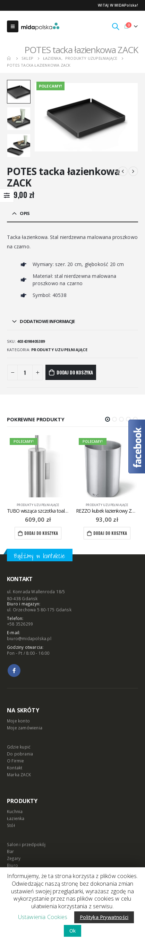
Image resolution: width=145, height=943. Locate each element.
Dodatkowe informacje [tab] (47, 321)
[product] (38, 466)
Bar (10, 851)
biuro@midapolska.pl (29, 638)
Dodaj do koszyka (75, 372)
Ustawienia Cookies (43, 917)
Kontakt (14, 767)
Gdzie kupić (19, 747)
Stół (11, 825)
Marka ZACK (19, 774)
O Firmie (15, 760)
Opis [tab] (24, 213)
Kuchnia (15, 811)
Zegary (13, 858)
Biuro (12, 865)
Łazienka (16, 818)
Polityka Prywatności (104, 917)
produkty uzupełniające (59, 349)
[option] (18, 91)
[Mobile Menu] (12, 26)
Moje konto (18, 720)
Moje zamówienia (24, 727)
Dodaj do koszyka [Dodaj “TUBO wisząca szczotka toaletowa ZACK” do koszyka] (41, 533)
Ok (72, 930)
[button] (107, 419)
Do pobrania (20, 753)
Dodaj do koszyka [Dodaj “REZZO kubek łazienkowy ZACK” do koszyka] (110, 533)
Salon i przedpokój (26, 844)
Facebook (14, 670)
